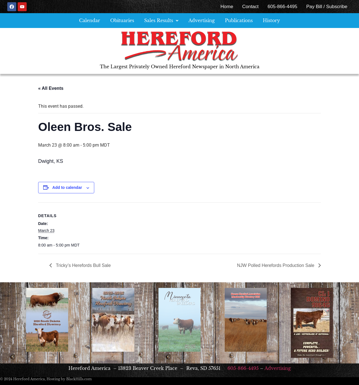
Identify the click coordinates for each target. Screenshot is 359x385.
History (271, 20)
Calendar (89, 20)
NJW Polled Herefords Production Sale (276, 265)
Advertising (201, 20)
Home (226, 6)
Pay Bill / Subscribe (326, 6)
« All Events (50, 88)
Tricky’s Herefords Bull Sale (83, 265)
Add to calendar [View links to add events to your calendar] (67, 187)
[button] (161, 20)
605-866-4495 (282, 6)
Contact (250, 6)
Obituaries (122, 20)
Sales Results (161, 20)
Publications (239, 20)
